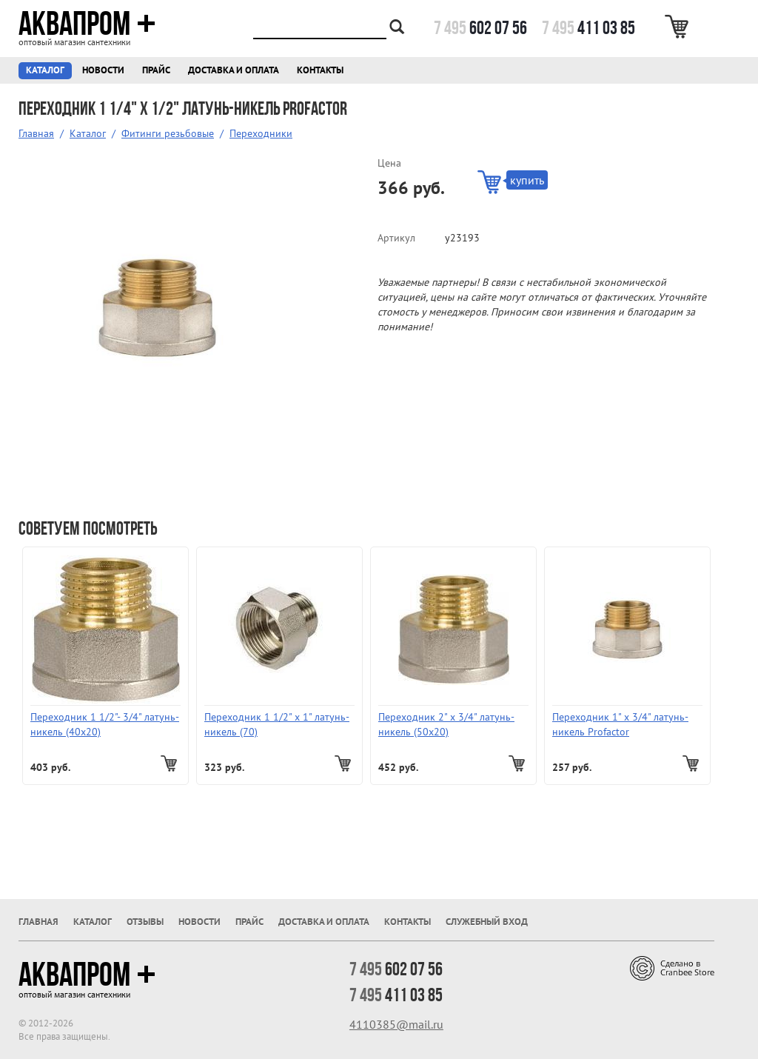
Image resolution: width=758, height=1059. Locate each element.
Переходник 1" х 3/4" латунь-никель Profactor (620, 724)
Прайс (156, 70)
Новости (103, 70)
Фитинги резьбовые (167, 133)
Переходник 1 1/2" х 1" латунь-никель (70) (276, 724)
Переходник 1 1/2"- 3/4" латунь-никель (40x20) (104, 724)
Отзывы (145, 921)
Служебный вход (487, 921)
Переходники (260, 133)
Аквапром (87, 23)
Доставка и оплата (233, 70)
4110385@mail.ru (396, 1024)
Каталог (45, 70)
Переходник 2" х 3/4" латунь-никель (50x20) (446, 724)
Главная (36, 133)
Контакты (320, 70)
